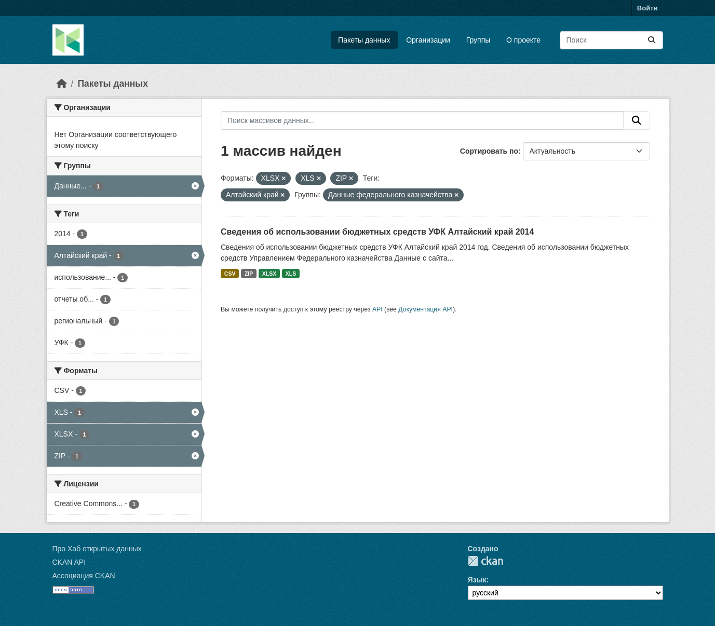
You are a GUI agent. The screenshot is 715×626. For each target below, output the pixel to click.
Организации (428, 40)
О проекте (523, 40)
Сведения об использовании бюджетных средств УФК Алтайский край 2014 (377, 231)
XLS (291, 273)
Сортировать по (489, 151)
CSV (230, 273)
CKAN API (69, 562)
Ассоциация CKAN (83, 575)
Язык (477, 580)
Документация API (425, 309)
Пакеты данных (364, 40)
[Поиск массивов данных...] (611, 40)
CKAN (485, 560)
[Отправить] (651, 40)
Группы (478, 40)
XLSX (269, 273)
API (377, 309)
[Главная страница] (62, 83)
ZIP (249, 273)
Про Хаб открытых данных (97, 549)
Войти (647, 8)
